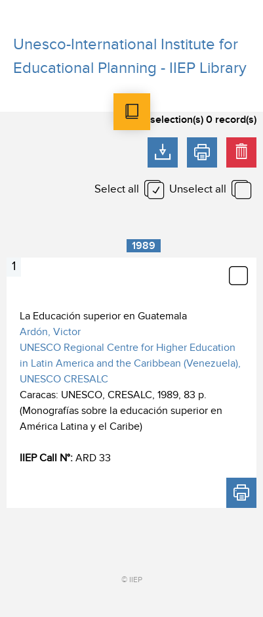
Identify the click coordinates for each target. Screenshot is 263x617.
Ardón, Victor (50, 331)
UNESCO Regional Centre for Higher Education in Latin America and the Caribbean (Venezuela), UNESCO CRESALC (130, 363)
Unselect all (197, 189)
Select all (116, 189)
